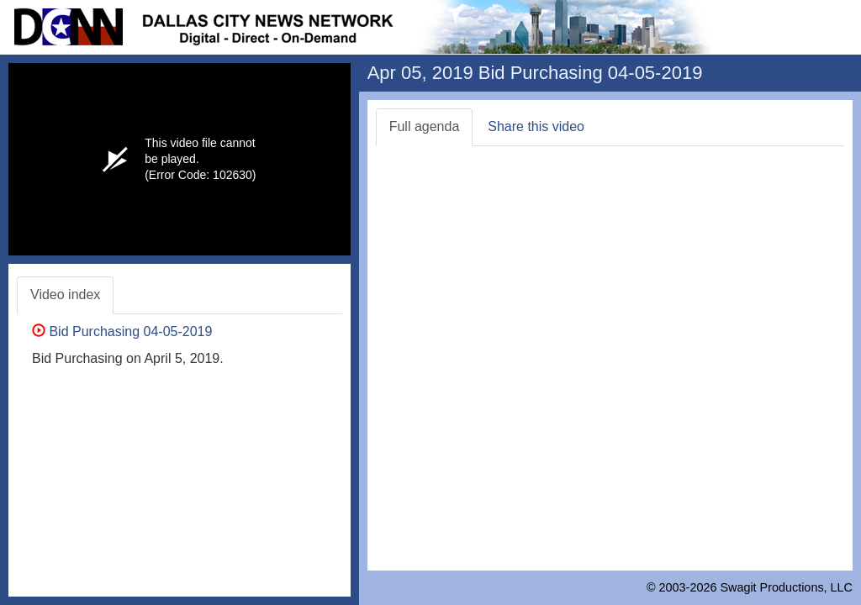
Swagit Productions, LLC (786, 587)
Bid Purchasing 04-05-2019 (122, 331)
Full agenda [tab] (424, 126)
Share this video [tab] (536, 126)
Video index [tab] (65, 294)
